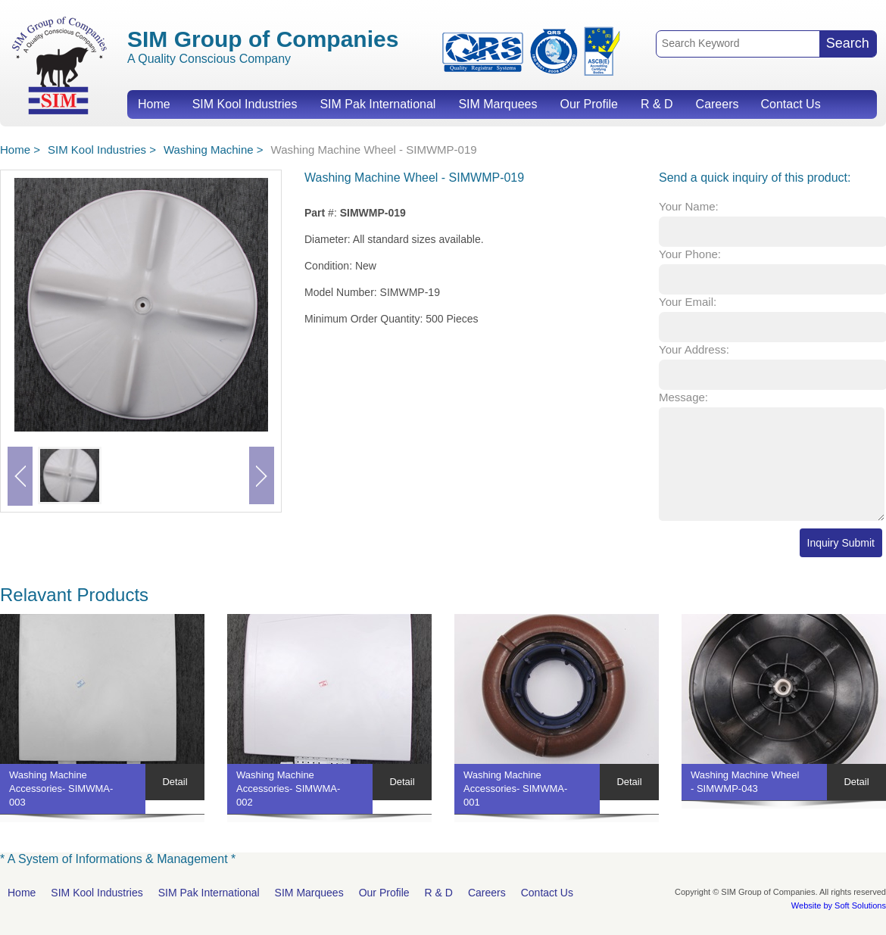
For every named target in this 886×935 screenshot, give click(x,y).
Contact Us (790, 104)
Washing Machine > (214, 149)
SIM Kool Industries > (102, 149)
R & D (657, 104)
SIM (59, 64)
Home (154, 104)
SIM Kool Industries (245, 104)
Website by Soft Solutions (838, 905)
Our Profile (588, 104)
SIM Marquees (497, 104)
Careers (717, 104)
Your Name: (689, 206)
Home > (20, 149)
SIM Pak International (377, 104)
